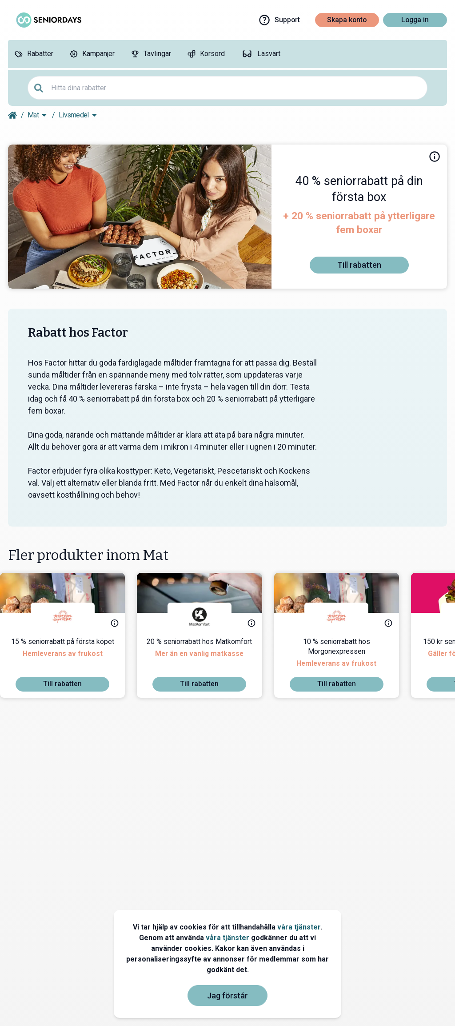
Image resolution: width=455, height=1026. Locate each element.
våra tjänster (298, 927)
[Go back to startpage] (12, 115)
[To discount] (359, 265)
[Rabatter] (33, 54)
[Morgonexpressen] (71, 617)
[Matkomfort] (207, 617)
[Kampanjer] (92, 54)
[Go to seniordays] (48, 20)
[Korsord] (206, 54)
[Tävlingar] (151, 54)
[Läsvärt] (260, 54)
